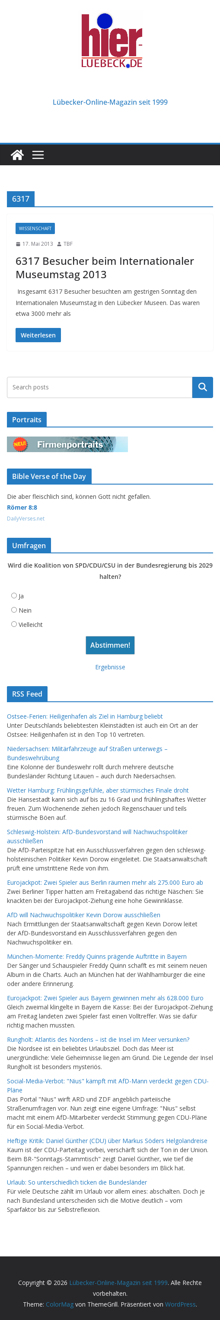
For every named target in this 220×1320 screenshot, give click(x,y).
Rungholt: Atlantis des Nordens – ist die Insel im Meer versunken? (98, 1039)
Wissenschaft (35, 228)
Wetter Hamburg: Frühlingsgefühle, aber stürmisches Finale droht (98, 790)
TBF (68, 243)
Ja (21, 596)
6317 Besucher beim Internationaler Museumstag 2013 (105, 267)
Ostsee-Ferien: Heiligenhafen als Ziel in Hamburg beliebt (85, 716)
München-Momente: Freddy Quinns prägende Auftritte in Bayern (97, 956)
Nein (25, 610)
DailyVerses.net (26, 518)
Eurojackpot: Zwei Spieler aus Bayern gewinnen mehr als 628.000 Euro (105, 998)
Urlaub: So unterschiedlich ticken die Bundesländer (77, 1182)
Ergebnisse (110, 667)
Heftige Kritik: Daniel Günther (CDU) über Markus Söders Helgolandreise (107, 1141)
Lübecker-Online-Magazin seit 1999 (110, 102)
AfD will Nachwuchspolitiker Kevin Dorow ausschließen (83, 915)
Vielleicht (31, 624)
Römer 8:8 (22, 507)
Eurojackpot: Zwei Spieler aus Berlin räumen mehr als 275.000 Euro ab (105, 882)
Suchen (202, 387)
